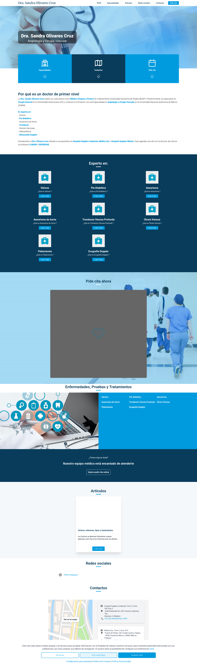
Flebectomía (107, 407)
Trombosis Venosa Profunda (142, 402)
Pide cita (173, 3)
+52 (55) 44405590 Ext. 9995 (115, 619)
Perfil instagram (71, 575)
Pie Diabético (135, 397)
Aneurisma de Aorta (110, 402)
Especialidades (113, 3)
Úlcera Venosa (163, 402)
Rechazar (60, 655)
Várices (105, 397)
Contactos (160, 3)
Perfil (99, 3)
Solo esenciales (98, 655)
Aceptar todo (137, 655)
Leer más (45, 196)
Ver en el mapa (70, 619)
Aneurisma (162, 397)
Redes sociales (144, 3)
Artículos (128, 3)
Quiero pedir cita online (98, 472)
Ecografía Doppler (137, 407)
